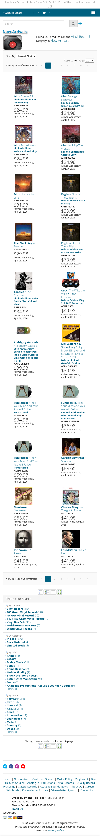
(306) (15, 638)
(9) (18, 669)
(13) (28, 618)
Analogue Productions (41, 782)
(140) (25, 612)
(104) (13, 702)
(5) (18, 645)
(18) (13, 655)
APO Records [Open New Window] (66, 782)
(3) (13, 728)
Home (7, 779)
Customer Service (43, 779)
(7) (12, 682)
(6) (23, 625)
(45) (18, 642)
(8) (23, 675)
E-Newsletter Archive (35, 790)
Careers (90, 786)
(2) (21, 629)
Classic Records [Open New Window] (27, 786)
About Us (76, 786)
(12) (14, 659)
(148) (16, 698)
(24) (15, 705)
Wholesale (12, 790)
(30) (23, 615)
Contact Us (87, 790)
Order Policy (64, 779)
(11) (18, 622)
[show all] (12, 688)
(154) (18, 608)
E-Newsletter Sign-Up (64, 790)
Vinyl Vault (81, 779)
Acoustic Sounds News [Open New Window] (54, 786)
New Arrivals (22, 779)
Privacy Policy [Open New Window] (56, 830)
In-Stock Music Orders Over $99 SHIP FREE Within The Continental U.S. (50, 4)
